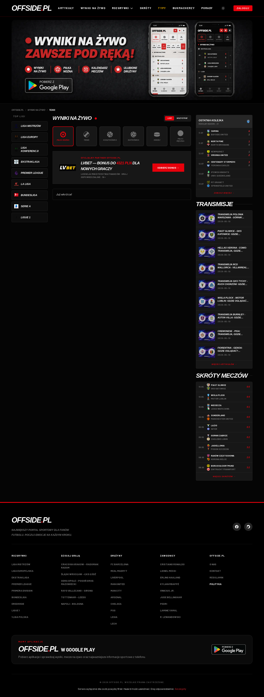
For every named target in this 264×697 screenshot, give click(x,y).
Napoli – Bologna (72, 603)
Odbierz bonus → (168, 167)
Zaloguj (243, 8)
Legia (114, 616)
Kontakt (215, 570)
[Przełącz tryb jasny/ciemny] (223, 8)
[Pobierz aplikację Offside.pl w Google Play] (132, 649)
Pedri (163, 603)
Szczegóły (180, 688)
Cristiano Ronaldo (172, 564)
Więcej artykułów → (224, 364)
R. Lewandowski (170, 616)
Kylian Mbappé (169, 584)
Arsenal (116, 597)
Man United (118, 584)
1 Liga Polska (20, 616)
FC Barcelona (119, 564)
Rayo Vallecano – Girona (77, 590)
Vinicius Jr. (167, 590)
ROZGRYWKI (122, 8)
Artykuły (66, 8)
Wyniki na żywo (93, 8)
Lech (114, 623)
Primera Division (22, 590)
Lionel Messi (168, 570)
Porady (207, 8)
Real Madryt (119, 570)
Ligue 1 (16, 610)
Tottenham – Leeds (73, 597)
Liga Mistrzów (21, 564)
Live (169, 118)
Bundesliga (19, 597)
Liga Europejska (22, 570)
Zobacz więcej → (224, 193)
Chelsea (116, 603)
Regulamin (216, 577)
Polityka (216, 584)
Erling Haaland (170, 577)
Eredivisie (18, 603)
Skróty (146, 8)
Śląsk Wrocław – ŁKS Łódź (78, 574)
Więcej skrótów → (224, 476)
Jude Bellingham (171, 597)
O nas (213, 564)
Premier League (22, 584)
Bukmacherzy (184, 8)
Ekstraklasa (20, 577)
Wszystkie (182, 118)
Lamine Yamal (168, 610)
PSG (113, 610)
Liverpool (117, 577)
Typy (162, 8)
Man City (116, 590)
